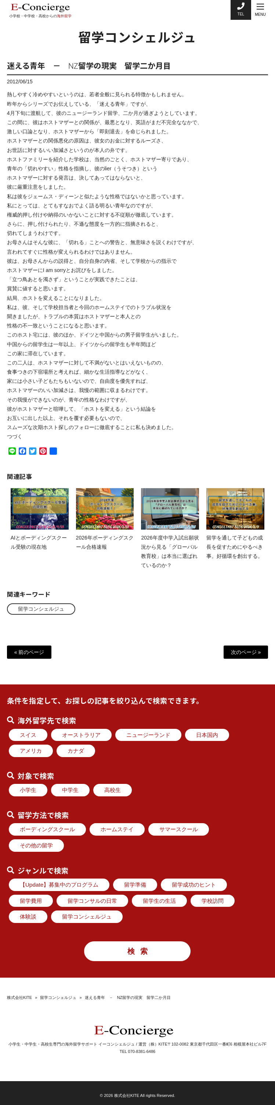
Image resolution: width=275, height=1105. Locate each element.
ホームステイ (117, 829)
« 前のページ (29, 652)
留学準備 (135, 885)
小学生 (28, 790)
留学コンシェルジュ (41, 609)
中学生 (70, 790)
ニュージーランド (148, 735)
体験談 (28, 916)
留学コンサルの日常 (92, 901)
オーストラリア (81, 735)
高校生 (112, 790)
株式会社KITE (19, 997)
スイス (28, 735)
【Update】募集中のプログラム (59, 885)
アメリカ (31, 751)
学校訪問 (213, 901)
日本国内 (207, 735)
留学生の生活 (159, 901)
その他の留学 (36, 845)
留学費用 (31, 901)
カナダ (76, 751)
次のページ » (246, 652)
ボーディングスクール (47, 829)
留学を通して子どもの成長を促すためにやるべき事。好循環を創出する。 (234, 553)
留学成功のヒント (194, 885)
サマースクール (178, 829)
